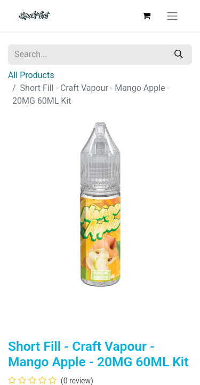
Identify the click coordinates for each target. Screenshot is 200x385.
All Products (31, 75)
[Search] (178, 54)
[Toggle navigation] (172, 15)
